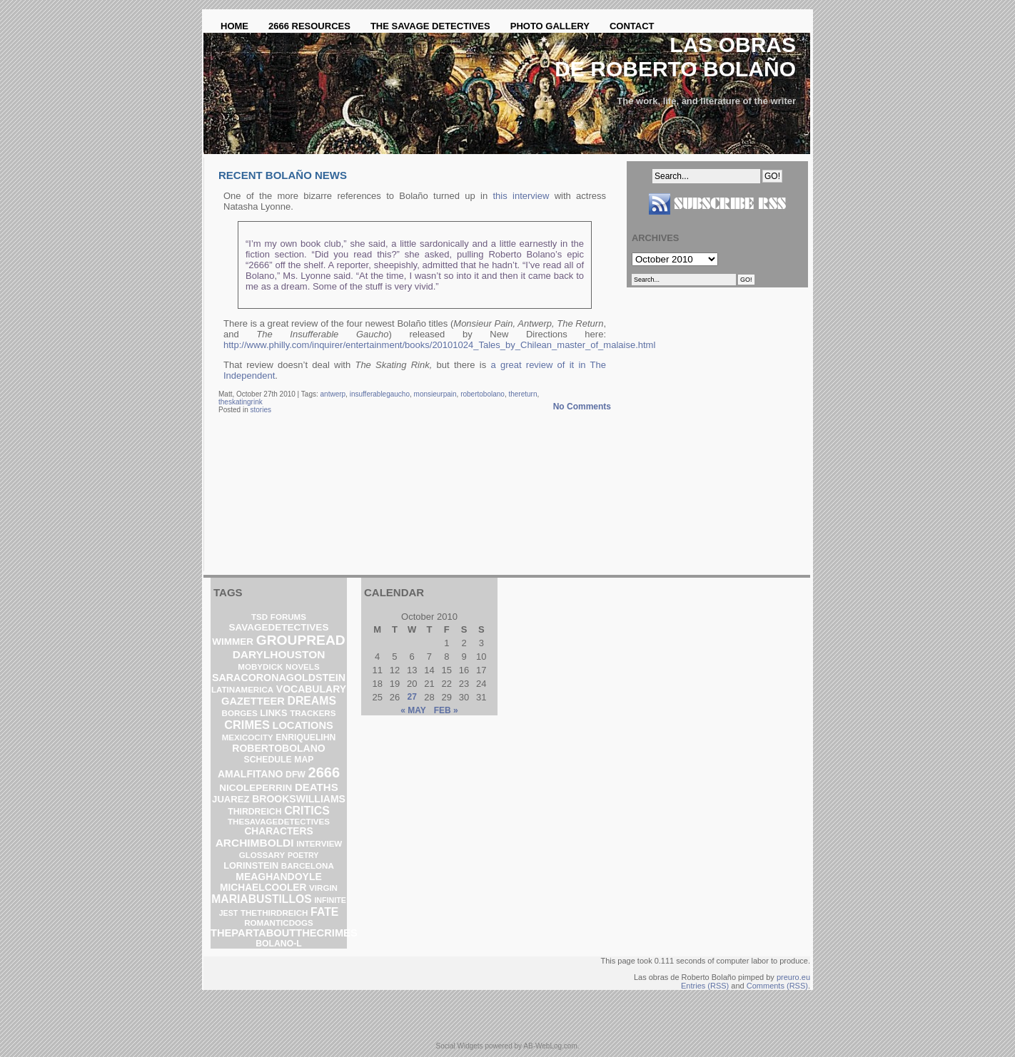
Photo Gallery (550, 26)
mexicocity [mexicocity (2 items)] (247, 737)
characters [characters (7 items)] (278, 831)
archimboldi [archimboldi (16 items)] (255, 843)
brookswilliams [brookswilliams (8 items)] (298, 799)
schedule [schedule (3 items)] (268, 760)
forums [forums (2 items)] (288, 617)
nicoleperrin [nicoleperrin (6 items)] (255, 787)
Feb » (446, 710)
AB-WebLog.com (550, 1046)
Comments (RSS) (777, 985)
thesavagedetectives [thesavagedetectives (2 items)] (279, 821)
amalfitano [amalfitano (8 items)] (250, 774)
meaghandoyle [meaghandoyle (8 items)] (279, 876)
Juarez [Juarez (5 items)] (231, 799)
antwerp (333, 394)
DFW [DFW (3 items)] (295, 775)
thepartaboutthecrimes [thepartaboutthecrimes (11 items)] (284, 933)
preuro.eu (793, 977)
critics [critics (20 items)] (307, 811)
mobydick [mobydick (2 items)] (260, 667)
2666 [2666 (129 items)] (324, 772)
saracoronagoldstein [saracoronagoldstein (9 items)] (278, 677)
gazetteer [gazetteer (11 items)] (253, 701)
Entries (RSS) (705, 985)
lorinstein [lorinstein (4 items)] (250, 865)
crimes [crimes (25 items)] (247, 724)
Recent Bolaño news (282, 175)
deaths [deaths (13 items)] (316, 787)
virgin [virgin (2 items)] (323, 888)
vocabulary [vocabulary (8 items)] (311, 689)
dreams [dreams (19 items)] (311, 701)
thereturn (522, 394)
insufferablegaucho (380, 394)
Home (234, 26)
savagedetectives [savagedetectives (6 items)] (279, 627)
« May (413, 710)
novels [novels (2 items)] (303, 667)
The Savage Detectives (430, 26)
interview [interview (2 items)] (319, 843)
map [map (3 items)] (303, 760)
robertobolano (482, 394)
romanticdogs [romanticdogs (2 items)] (278, 923)
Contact (632, 26)
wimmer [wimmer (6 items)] (232, 641)
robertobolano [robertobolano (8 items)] (278, 748)
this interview (521, 195)
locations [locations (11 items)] (303, 725)
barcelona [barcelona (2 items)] (307, 866)
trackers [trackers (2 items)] (312, 713)
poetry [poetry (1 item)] (303, 855)
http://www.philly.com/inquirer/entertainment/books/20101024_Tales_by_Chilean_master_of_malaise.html (439, 344)
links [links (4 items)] (273, 713)
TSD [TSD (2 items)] (259, 617)
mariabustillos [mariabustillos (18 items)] (261, 899)
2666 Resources (309, 26)
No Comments (582, 407)
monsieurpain (435, 394)
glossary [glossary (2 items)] (262, 855)
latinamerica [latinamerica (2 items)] (242, 689)
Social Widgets (459, 1046)
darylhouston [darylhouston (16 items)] (279, 654)
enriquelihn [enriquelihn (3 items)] (305, 737)
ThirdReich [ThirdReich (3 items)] (254, 812)
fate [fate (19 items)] (324, 912)
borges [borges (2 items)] (240, 713)
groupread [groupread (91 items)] (300, 640)
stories (260, 410)
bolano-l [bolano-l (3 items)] (278, 944)
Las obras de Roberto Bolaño (675, 57)
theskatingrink (240, 402)
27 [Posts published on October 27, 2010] (412, 697)
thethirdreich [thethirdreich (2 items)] (274, 913)
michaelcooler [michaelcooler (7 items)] (263, 887)
